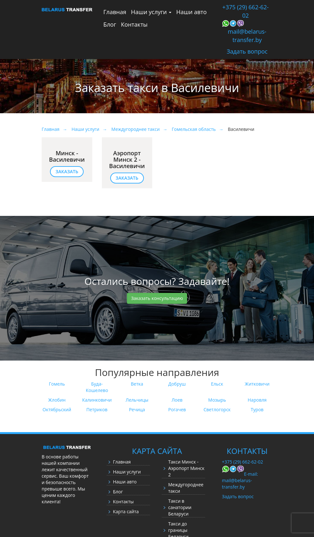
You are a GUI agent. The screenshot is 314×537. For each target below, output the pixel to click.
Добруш (177, 384)
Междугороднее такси (185, 488)
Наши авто (191, 12)
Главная (114, 12)
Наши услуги (151, 12)
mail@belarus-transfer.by (247, 36)
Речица (137, 409)
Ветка (137, 384)
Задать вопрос (247, 51)
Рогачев (177, 409)
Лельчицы (137, 400)
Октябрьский (57, 409)
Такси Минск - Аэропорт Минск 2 (186, 468)
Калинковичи (97, 400)
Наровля (257, 400)
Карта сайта (126, 511)
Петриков (97, 409)
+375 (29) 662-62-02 (245, 11)
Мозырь (217, 400)
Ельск (217, 384)
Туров (257, 409)
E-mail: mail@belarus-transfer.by (240, 480)
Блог (109, 24)
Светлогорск (217, 409)
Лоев (176, 400)
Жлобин (56, 400)
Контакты (134, 24)
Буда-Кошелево (97, 387)
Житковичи (257, 384)
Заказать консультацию (157, 298)
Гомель (57, 384)
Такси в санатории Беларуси (180, 507)
